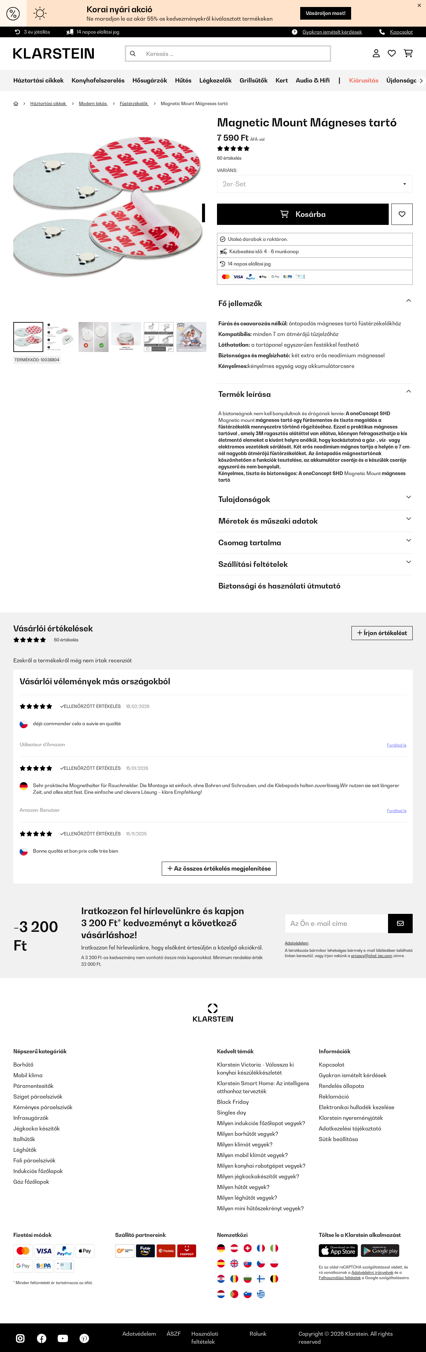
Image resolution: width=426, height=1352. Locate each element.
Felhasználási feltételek (340, 1277)
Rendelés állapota (341, 1086)
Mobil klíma (28, 1075)
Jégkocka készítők (36, 1128)
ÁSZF (174, 1333)
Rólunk (258, 1333)
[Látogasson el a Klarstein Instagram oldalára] (20, 1339)
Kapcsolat (401, 32)
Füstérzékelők (134, 103)
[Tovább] (421, 81)
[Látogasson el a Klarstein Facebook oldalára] (41, 1339)
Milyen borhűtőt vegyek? (247, 1133)
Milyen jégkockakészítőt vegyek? (258, 1176)
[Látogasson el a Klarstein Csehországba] (261, 1264)
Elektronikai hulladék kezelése (356, 1107)
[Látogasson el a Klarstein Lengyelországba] (274, 1264)
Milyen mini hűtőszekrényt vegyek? (260, 1208)
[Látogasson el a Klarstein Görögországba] (261, 1294)
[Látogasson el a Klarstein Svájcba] (248, 1248)
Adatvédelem (297, 943)
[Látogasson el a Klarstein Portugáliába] (234, 1294)
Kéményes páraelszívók (43, 1107)
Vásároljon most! (325, 13)
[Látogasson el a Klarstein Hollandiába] (221, 1294)
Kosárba (303, 214)
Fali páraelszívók (34, 1160)
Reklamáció (334, 1096)
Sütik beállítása (338, 1139)
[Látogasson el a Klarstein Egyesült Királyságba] (234, 1264)
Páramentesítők (33, 1086)
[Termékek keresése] (228, 53)
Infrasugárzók (31, 1117)
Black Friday (233, 1101)
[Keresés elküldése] (132, 54)
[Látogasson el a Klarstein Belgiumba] (274, 1279)
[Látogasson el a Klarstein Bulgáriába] (248, 1279)
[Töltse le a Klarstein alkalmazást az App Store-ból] (338, 1250)
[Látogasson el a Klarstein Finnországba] (261, 1279)
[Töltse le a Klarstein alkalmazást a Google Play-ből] (380, 1250)
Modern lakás (93, 103)
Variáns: (227, 170)
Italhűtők (24, 1139)
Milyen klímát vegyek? (245, 1144)
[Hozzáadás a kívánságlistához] (402, 214)
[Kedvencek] (392, 54)
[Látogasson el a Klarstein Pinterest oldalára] (84, 1339)
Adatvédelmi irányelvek (372, 1272)
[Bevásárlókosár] (408, 54)
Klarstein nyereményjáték (351, 1117)
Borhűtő (23, 1064)
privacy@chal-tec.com (371, 955)
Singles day (231, 1112)
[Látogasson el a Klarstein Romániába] (234, 1279)
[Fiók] (376, 54)
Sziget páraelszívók (38, 1096)
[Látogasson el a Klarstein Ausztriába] (234, 1248)
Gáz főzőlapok (31, 1181)
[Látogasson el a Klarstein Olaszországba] (274, 1248)
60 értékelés (229, 158)
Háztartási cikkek (48, 103)
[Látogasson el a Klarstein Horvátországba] (221, 1279)
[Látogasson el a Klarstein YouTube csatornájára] (62, 1339)
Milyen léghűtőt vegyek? (247, 1197)
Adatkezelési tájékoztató (350, 1128)
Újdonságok (403, 80)
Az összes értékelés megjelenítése (221, 868)
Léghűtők (25, 1149)
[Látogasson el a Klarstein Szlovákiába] (248, 1264)
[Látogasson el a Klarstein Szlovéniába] (248, 1294)
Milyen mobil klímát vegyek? (252, 1155)
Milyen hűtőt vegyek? (243, 1187)
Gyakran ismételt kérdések (332, 32)
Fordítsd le (395, 747)
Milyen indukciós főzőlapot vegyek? (261, 1123)
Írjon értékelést (382, 632)
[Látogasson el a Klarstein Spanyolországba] (221, 1264)
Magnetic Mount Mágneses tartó (194, 103)
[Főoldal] (21, 103)
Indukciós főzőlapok (38, 1171)
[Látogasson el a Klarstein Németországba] (221, 1248)
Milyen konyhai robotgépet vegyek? (261, 1165)
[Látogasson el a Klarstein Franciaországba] (261, 1248)
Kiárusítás (363, 80)
